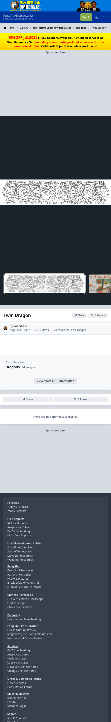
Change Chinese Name (21, 670)
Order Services (16, 683)
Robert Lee (21, 326)
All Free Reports (17, 523)
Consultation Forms (19, 687)
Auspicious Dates (18, 527)
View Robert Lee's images (70, 330)
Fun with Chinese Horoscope (25, 599)
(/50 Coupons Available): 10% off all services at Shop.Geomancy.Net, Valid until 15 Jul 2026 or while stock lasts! (55, 42)
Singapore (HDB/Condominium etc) (29, 634)
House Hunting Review (21, 630)
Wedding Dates (17, 658)
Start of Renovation (19, 551)
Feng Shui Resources (20, 570)
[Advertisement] (55, 81)
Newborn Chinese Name (22, 666)
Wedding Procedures (20, 559)
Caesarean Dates (17, 662)
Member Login (16, 706)
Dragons (12, 367)
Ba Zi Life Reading (18, 531)
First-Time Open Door (20, 547)
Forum (11, 702)
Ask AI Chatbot (16, 718)
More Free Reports (19, 535)
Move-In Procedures (20, 555)
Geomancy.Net (16, 697)
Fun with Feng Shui (19, 574)
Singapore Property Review (24, 586)
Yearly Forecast (16, 511)
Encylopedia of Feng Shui (23, 582)
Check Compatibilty (19, 607)
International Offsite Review (24, 638)
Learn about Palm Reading (24, 619)
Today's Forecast (17, 506)
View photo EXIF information (55, 381)
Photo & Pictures (17, 578)
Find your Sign (16, 603)
